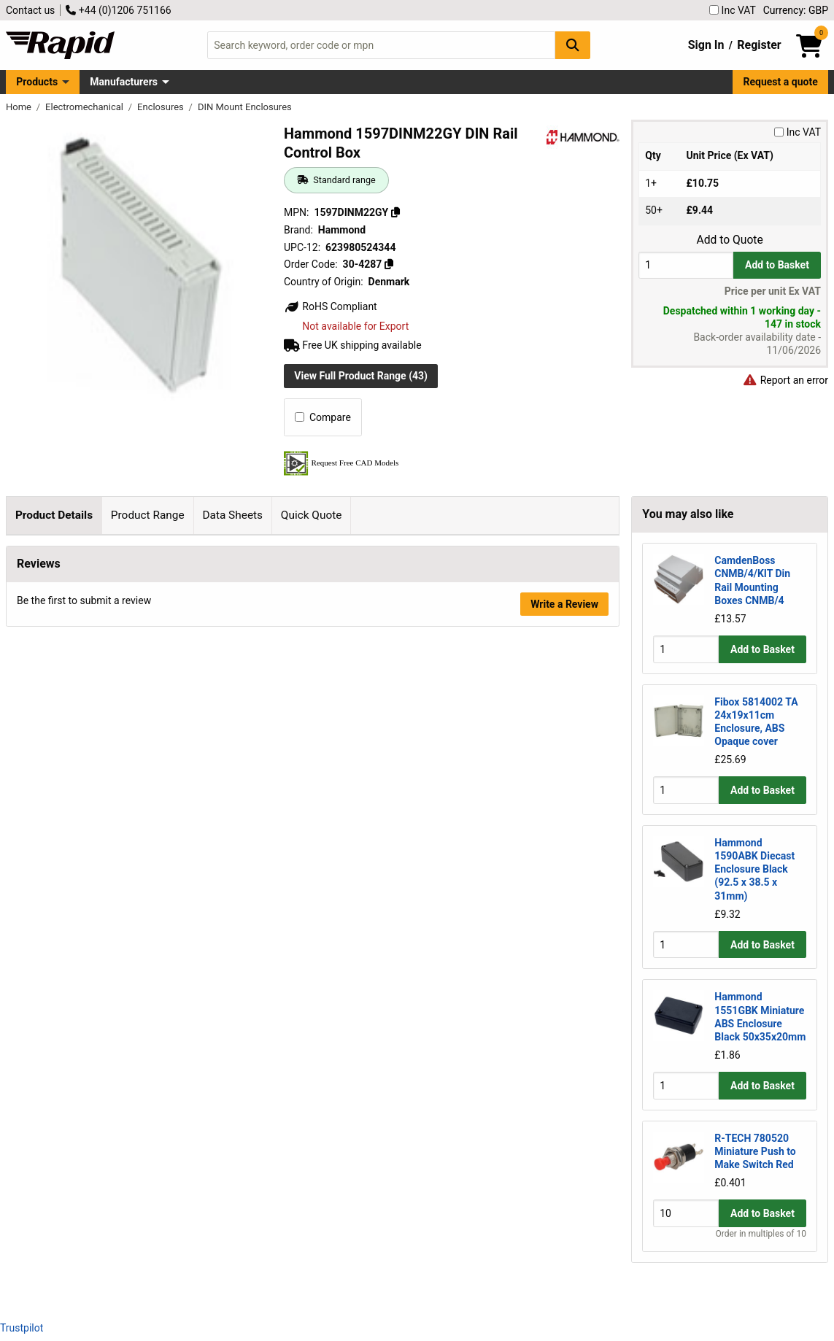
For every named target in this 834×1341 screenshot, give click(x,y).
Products (37, 82)
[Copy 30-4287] (389, 264)
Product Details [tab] (54, 515)
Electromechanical (85, 106)
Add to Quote (729, 240)
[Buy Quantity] (685, 265)
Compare (323, 417)
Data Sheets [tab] (232, 515)
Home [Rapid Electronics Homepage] (20, 106)
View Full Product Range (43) (361, 376)
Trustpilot (21, 1328)
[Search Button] (572, 44)
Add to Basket (777, 265)
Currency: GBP (795, 10)
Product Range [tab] (148, 515)
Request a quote (781, 82)
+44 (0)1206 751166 (118, 10)
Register (759, 45)
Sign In (706, 45)
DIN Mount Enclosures (245, 106)
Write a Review (564, 1270)
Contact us (30, 10)
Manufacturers (124, 82)
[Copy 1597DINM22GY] (395, 212)
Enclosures (161, 106)
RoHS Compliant (330, 306)
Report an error (785, 380)
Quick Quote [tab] (311, 515)
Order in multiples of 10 (761, 1234)
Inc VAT (732, 10)
